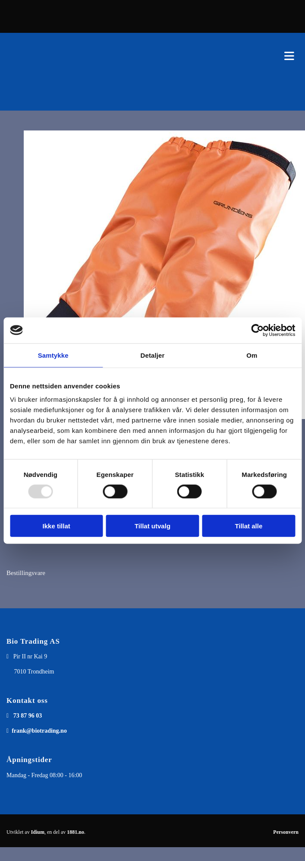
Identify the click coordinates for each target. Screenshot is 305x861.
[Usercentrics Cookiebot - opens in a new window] (257, 330)
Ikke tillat (56, 526)
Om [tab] (251, 355)
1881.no (75, 832)
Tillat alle (248, 526)
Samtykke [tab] (53, 355)
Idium (37, 832)
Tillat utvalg (152, 526)
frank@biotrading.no (39, 731)
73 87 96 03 (27, 715)
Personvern (286, 832)
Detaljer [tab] (153, 355)
